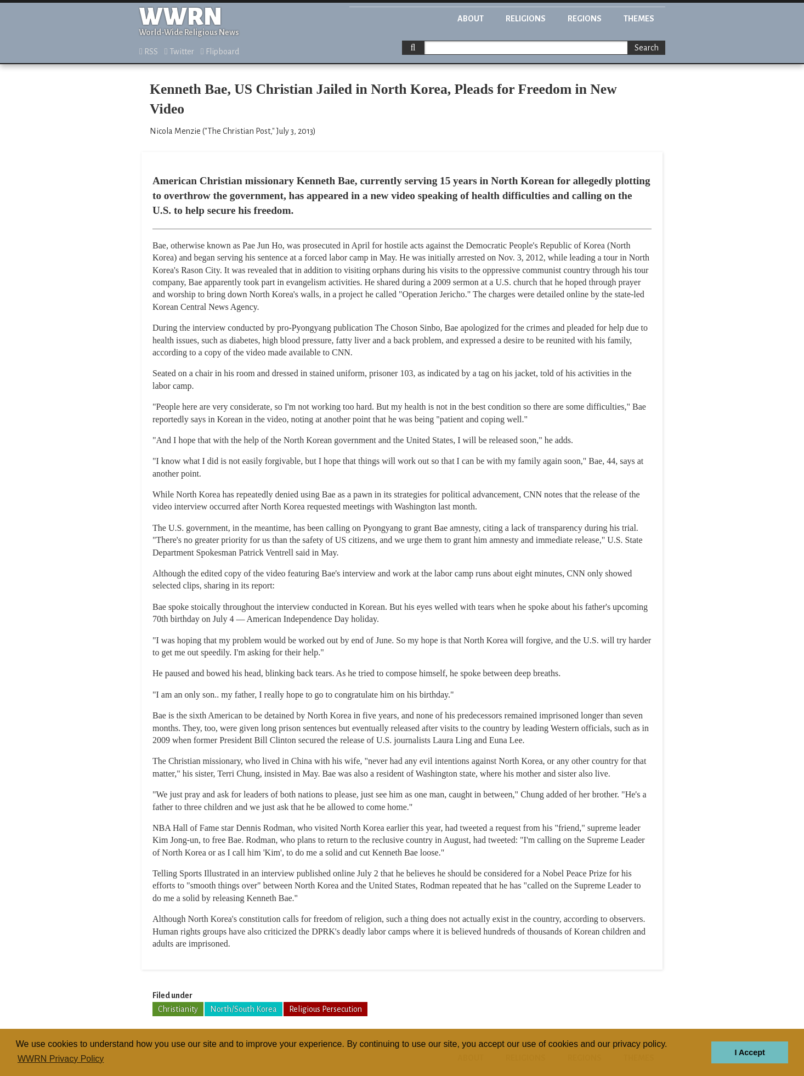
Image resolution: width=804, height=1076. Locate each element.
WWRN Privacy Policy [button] (61, 1058)
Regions (585, 18)
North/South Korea (243, 1009)
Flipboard (220, 51)
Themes (639, 18)
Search (647, 47)
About (470, 18)
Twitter (179, 51)
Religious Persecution (325, 1009)
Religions (526, 18)
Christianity (178, 1009)
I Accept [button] (749, 1052)
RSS (148, 51)
